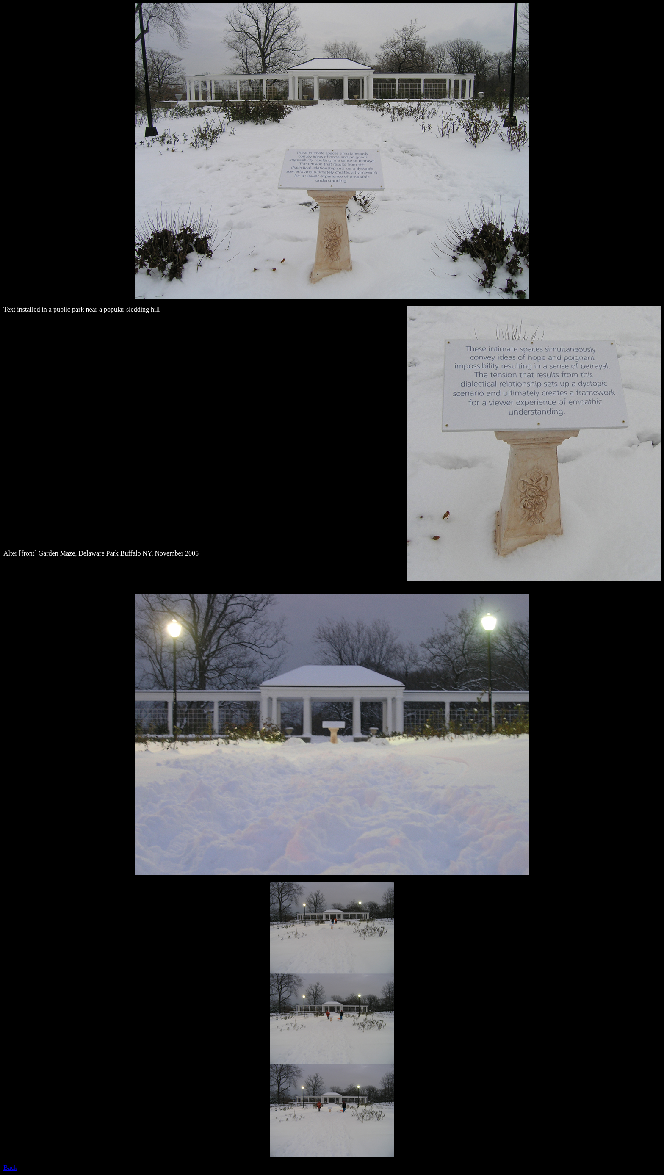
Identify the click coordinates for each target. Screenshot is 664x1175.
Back (10, 1167)
